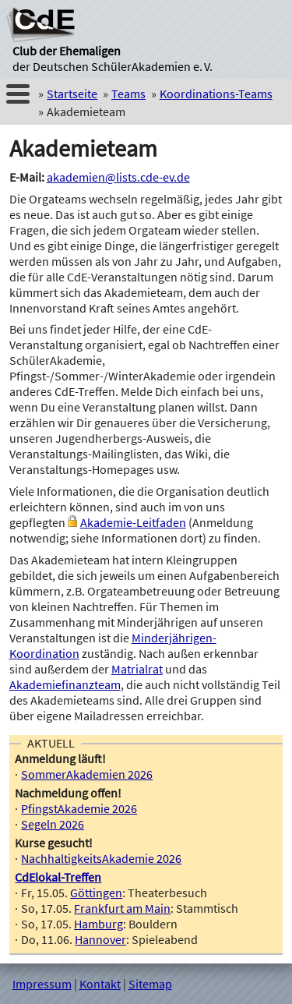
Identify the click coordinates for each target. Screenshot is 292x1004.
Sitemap (150, 984)
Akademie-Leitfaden (133, 522)
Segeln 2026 (52, 824)
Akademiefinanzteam (65, 684)
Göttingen (96, 892)
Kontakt (100, 984)
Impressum (42, 984)
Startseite (72, 93)
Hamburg (98, 924)
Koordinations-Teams (216, 93)
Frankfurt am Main (122, 908)
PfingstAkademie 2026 (79, 808)
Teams (128, 93)
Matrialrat (137, 669)
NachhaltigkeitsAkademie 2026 (101, 858)
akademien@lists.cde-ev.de (118, 177)
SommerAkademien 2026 (87, 774)
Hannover (100, 939)
